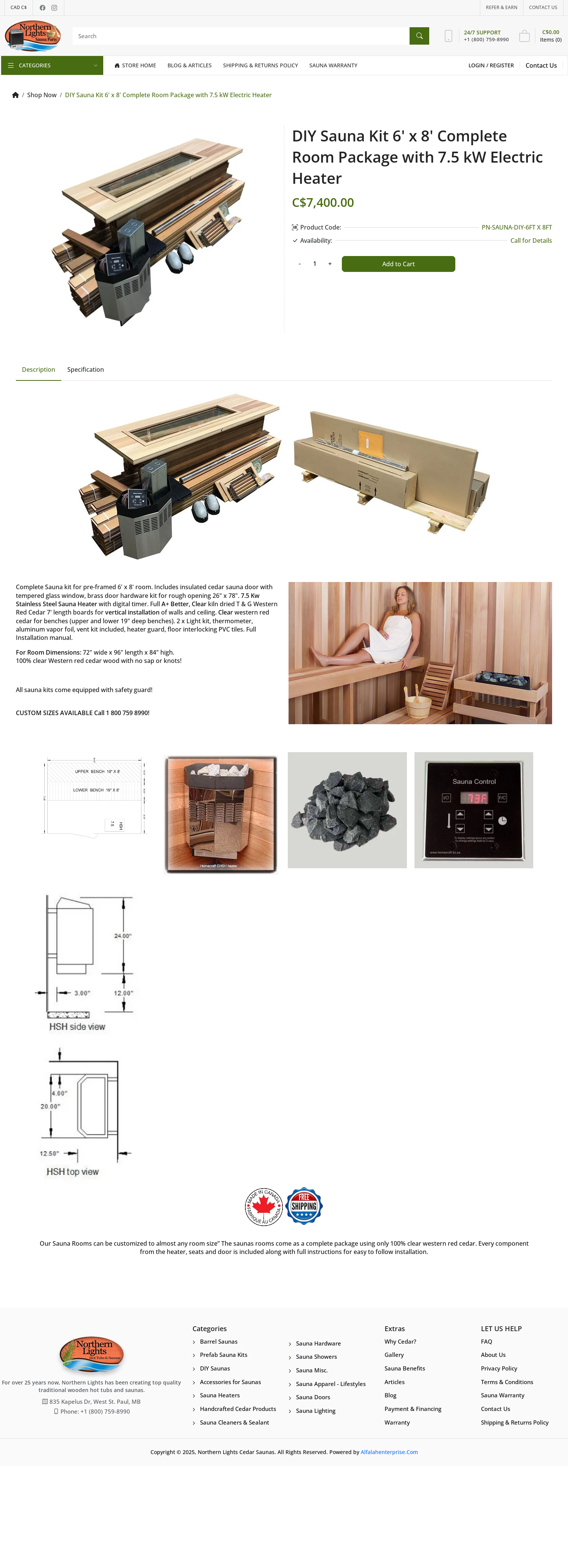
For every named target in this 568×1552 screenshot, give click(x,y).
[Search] (249, 36)
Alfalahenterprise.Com (389, 1538)
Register (502, 65)
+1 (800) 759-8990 (486, 39)
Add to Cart (398, 264)
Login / (479, 65)
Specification (85, 455)
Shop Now (42, 95)
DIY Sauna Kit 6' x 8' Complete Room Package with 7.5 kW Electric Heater (168, 95)
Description (38, 455)
